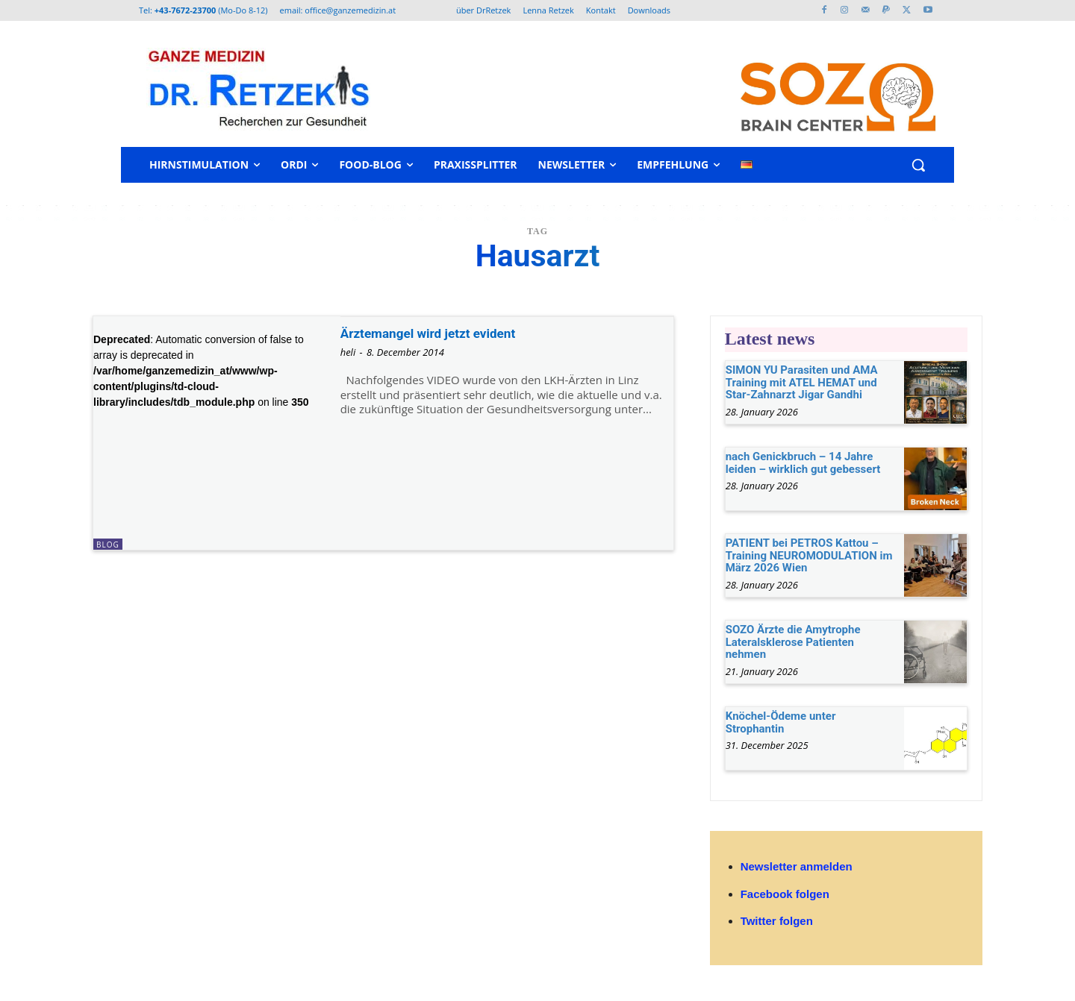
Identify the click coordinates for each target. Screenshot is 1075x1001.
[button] (918, 165)
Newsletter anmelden (797, 866)
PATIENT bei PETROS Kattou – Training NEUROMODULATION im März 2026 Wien (809, 555)
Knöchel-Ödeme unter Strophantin (781, 722)
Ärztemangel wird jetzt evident (447, 333)
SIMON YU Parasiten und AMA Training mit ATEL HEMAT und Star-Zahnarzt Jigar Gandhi (802, 382)
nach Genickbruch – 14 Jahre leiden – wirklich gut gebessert (803, 463)
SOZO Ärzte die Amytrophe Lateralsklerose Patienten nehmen (793, 642)
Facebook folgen (785, 894)
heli (348, 352)
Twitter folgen (777, 920)
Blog (107, 544)
